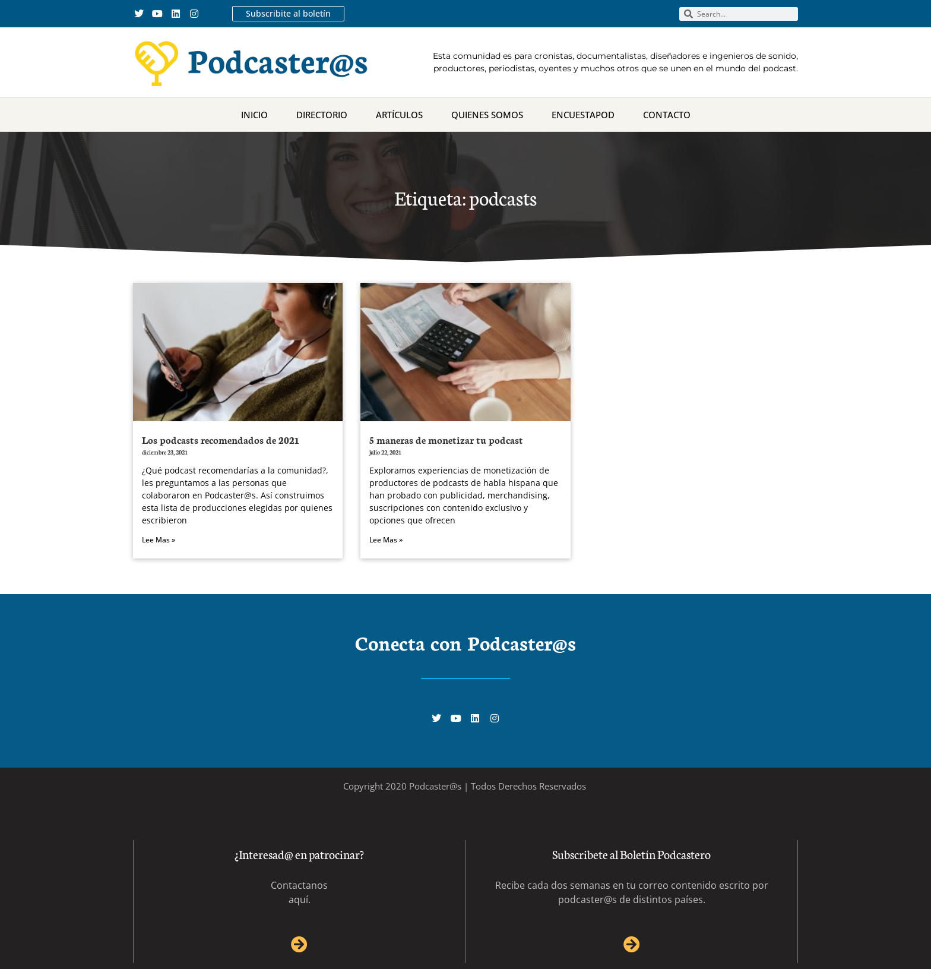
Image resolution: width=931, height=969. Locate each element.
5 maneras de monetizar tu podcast (446, 439)
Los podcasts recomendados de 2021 (220, 439)
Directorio (321, 115)
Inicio (254, 115)
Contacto (667, 115)
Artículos (399, 115)
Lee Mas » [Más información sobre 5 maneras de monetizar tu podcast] (386, 540)
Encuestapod (583, 115)
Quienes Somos (487, 115)
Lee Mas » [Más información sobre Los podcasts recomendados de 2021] (158, 540)
